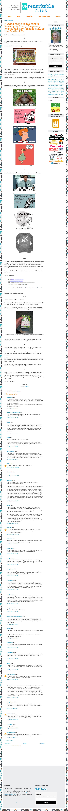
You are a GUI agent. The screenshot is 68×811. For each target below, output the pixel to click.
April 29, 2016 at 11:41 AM (13, 475)
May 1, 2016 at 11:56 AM (12, 679)
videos (62, 94)
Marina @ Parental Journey (13, 412)
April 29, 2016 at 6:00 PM (12, 500)
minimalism (55, 87)
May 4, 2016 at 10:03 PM (12, 719)
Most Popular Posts (44, 16)
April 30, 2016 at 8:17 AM (12, 575)
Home (9, 16)
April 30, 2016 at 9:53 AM (12, 658)
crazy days (15, 390)
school (58, 91)
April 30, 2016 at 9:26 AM (12, 638)
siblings (53, 92)
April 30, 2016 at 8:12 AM (12, 553)
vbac (59, 94)
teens (53, 94)
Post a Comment (9, 740)
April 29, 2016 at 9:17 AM (12, 446)
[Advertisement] (24, 756)
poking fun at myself (57, 90)
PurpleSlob (9, 724)
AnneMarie (9, 480)
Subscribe (29, 16)
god (63, 81)
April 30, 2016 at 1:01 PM (12, 669)
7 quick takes (10, 390)
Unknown (9, 463)
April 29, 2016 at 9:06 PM (12, 523)
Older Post (42, 743)
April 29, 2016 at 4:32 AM (12, 408)
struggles (50, 94)
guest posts (55, 82)
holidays (50, 84)
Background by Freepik (19, 802)
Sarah (8, 684)
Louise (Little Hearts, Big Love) (14, 616)
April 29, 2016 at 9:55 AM (12, 459)
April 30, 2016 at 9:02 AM (12, 624)
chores (49, 77)
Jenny (8, 437)
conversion (61, 77)
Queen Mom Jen (11, 674)
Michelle (9, 628)
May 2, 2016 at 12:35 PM (12, 697)
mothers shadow (11, 732)
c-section (62, 76)
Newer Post (7, 743)
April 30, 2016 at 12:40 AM (13, 534)
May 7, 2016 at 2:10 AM (12, 737)
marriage (53, 85)
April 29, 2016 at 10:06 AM (13, 467)
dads (57, 79)
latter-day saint (55, 84)
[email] (55, 63)
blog (58, 76)
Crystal (8, 663)
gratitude (49, 82)
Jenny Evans (10, 538)
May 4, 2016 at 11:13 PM (12, 728)
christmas (53, 77)
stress (62, 92)
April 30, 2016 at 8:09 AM (12, 543)
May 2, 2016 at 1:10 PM (12, 708)
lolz (49, 85)
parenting (57, 88)
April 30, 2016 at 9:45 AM (12, 647)
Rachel (8, 505)
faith (51, 81)
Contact (58, 16)
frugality (54, 81)
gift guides (59, 81)
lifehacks (62, 84)
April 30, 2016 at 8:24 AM (12, 611)
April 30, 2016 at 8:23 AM (12, 603)
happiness (61, 82)
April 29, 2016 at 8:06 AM (12, 433)
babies (60, 74)
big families (53, 76)
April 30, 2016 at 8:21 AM (12, 589)
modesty (49, 88)
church (57, 77)
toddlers (56, 94)
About (18, 16)
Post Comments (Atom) (16, 745)
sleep (58, 92)
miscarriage (61, 87)
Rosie (8, 422)
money (53, 88)
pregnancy (19, 390)
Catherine (9, 397)
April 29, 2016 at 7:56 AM (12, 417)
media (56, 85)
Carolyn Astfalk (10, 451)
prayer (49, 91)
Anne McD (9, 472)
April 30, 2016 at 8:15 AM (12, 564)
